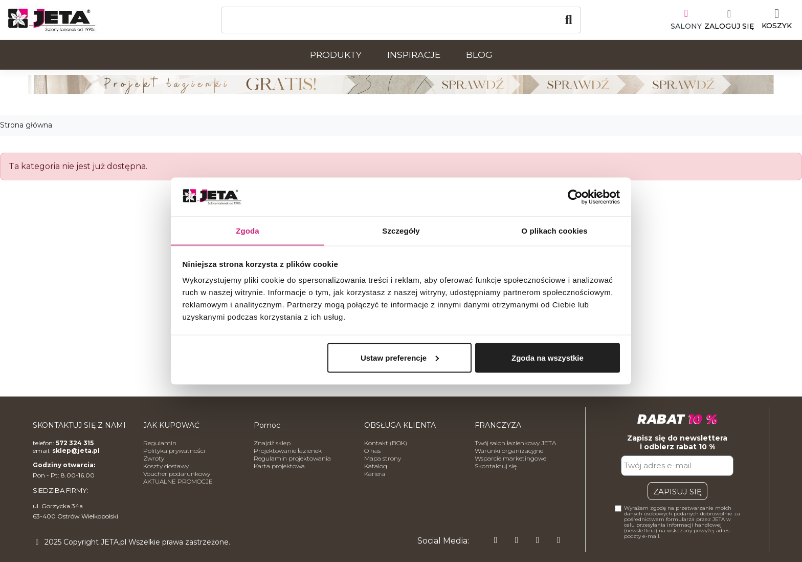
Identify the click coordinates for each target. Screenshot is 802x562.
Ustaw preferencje (400, 357)
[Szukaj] (401, 20)
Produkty (336, 54)
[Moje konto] (729, 20)
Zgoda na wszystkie (547, 357)
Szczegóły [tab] (400, 230)
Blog (479, 54)
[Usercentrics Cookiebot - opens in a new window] (575, 196)
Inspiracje (413, 54)
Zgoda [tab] (247, 230)
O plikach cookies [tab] (554, 230)
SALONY (686, 26)
